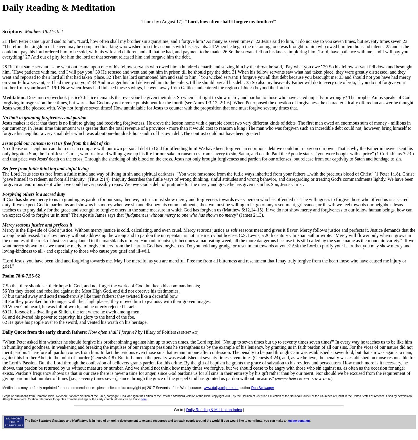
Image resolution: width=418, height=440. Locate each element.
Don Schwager (262, 388)
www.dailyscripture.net (221, 388)
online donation (299, 420)
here (144, 399)
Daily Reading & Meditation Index (214, 410)
